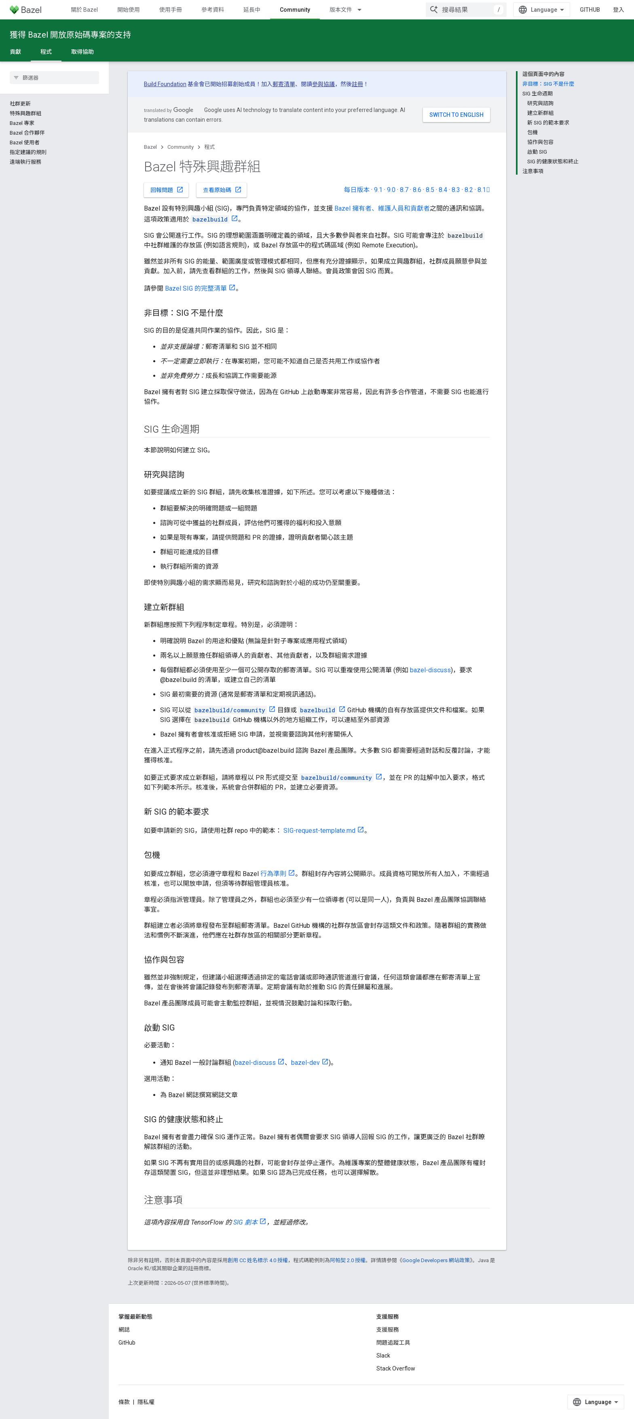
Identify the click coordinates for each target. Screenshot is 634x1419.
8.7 (404, 190)
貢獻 (15, 52)
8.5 (430, 190)
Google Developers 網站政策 (436, 1260)
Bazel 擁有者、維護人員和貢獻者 (382, 208)
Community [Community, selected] (295, 9)
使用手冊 (170, 9)
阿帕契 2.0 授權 (348, 1260)
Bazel (150, 147)
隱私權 (145, 1402)
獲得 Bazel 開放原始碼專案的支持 (70, 35)
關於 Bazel (84, 9)
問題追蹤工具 (393, 1342)
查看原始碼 (222, 189)
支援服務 (387, 1329)
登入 (618, 9)
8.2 (469, 190)
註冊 (357, 84)
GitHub (590, 9)
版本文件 (341, 9)
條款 (124, 1402)
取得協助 (82, 52)
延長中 (251, 9)
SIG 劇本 (245, 1222)
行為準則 (273, 874)
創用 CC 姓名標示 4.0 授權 (258, 1260)
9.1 (378, 190)
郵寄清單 (284, 84)
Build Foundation (165, 84)
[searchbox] (54, 77)
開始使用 (128, 9)
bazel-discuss (430, 670)
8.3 (456, 190)
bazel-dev (305, 1062)
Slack (383, 1355)
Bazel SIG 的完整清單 (196, 288)
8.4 (443, 190)
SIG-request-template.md (319, 830)
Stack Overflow (395, 1368)
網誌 (124, 1329)
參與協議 (323, 84)
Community (180, 147)
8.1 (484, 190)
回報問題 (167, 189)
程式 (209, 147)
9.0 (391, 190)
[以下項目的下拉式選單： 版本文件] (363, 9)
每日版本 (357, 190)
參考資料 (212, 9)
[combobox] (466, 9)
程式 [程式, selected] (46, 52)
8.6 (417, 190)
